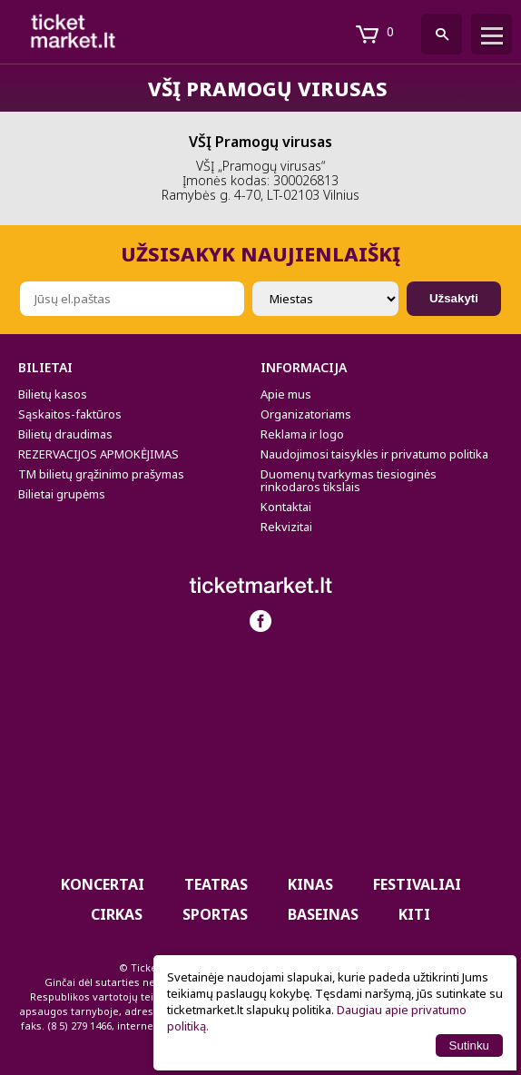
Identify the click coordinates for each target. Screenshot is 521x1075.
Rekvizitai (286, 526)
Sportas (215, 914)
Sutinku (469, 1045)
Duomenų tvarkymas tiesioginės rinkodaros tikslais (348, 480)
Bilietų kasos (52, 394)
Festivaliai (417, 884)
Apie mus (285, 394)
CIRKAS (117, 914)
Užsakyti (453, 298)
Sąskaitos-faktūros (70, 414)
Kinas (310, 884)
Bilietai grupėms (61, 494)
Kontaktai (285, 506)
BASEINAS (323, 914)
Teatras (216, 884)
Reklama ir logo (302, 434)
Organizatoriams (305, 414)
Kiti (414, 914)
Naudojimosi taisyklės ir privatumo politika (374, 454)
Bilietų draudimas (65, 434)
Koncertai (102, 884)
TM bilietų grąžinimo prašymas (101, 474)
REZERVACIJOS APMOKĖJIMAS (98, 454)
